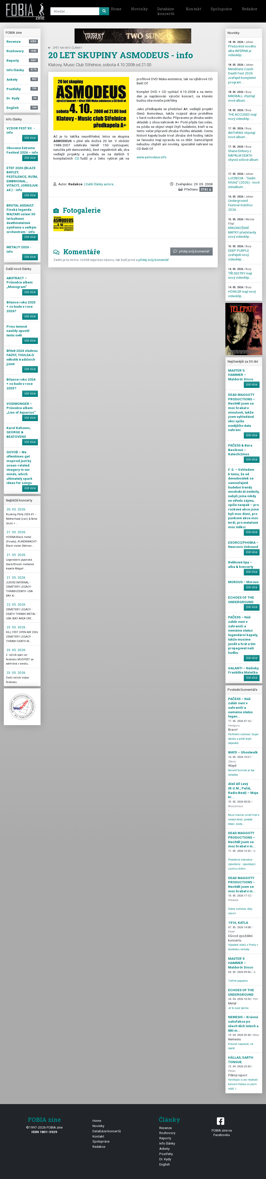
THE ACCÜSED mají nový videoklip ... (242, 115)
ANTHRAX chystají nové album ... (241, 133)
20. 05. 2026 (15, 509)
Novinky (139, 8)
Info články (167, 1143)
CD (77, 158)
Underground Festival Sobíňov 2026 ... (240, 203)
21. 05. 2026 (15, 532)
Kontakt (193, 8)
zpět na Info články (65, 47)
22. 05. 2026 (15, 604)
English (164, 1164)
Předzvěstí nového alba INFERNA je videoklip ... (242, 48)
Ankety (164, 1149)
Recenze (165, 1128)
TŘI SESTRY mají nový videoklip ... (240, 273)
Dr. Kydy (165, 1159)
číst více (30, 138)
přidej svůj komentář (191, 251)
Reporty (165, 1138)
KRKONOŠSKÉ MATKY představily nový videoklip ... (242, 228)
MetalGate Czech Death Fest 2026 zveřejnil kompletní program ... (242, 73)
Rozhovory (167, 1133)
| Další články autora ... (100, 184)
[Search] (75, 11)
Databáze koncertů (165, 11)
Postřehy (166, 1154)
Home (116, 8)
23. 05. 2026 (15, 627)
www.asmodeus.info (152, 157)
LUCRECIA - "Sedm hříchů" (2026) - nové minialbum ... (244, 180)
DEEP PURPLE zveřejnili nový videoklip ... (239, 253)
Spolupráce (221, 8)
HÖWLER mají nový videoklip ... (242, 292)
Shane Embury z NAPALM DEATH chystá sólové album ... (243, 155)
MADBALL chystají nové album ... (241, 96)
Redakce (249, 8)
